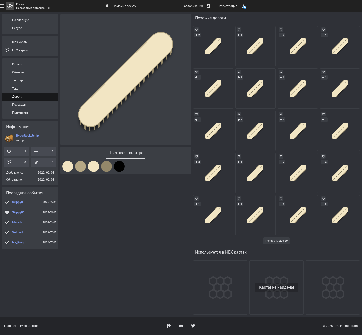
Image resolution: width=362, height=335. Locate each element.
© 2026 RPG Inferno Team (340, 325)
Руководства (29, 325)
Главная (10, 325)
